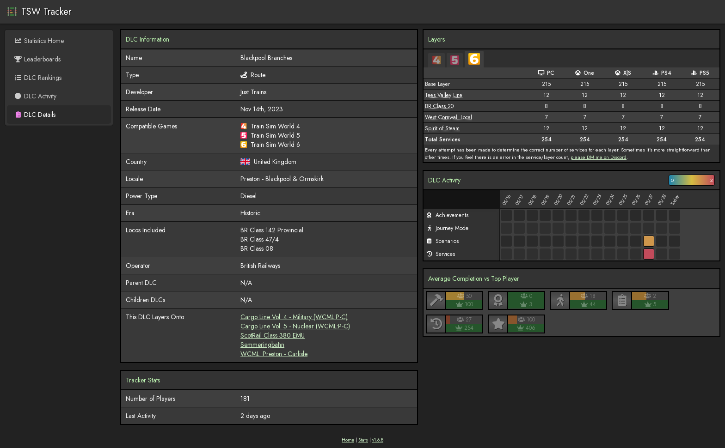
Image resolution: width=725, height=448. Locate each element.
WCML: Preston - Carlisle (273, 353)
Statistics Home (39, 40)
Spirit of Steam (442, 128)
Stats (363, 439)
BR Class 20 (439, 106)
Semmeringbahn (262, 344)
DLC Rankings (37, 77)
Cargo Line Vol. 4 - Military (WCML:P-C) (294, 316)
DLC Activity (35, 96)
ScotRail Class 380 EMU (272, 335)
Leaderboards (37, 59)
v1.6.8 (377, 439)
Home (348, 439)
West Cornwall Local (448, 117)
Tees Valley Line (443, 95)
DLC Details (34, 114)
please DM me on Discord (599, 157)
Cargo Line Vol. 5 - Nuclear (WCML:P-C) (295, 326)
